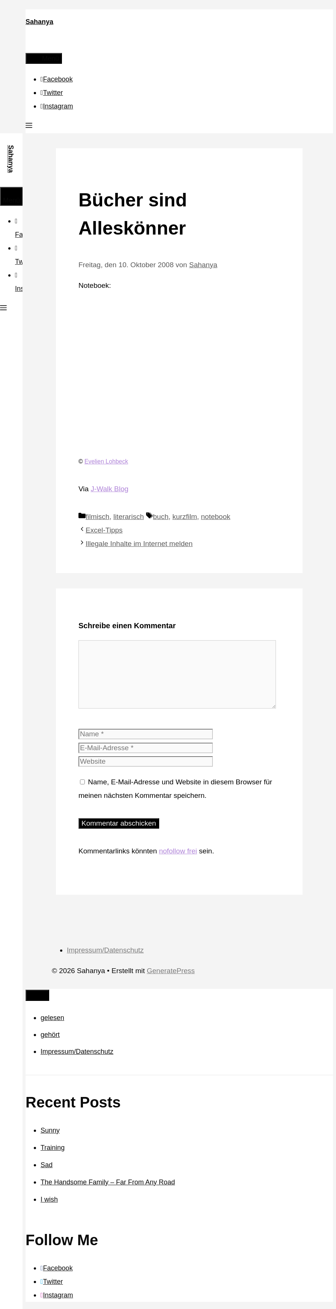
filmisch (97, 517)
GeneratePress (171, 971)
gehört (50, 1034)
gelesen (52, 1018)
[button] (29, 126)
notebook (215, 517)
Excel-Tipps (104, 530)
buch (161, 517)
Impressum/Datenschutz (105, 950)
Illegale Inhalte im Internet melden (139, 544)
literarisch (128, 517)
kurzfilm (184, 517)
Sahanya (39, 22)
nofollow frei (178, 851)
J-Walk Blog (109, 489)
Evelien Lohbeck (106, 461)
